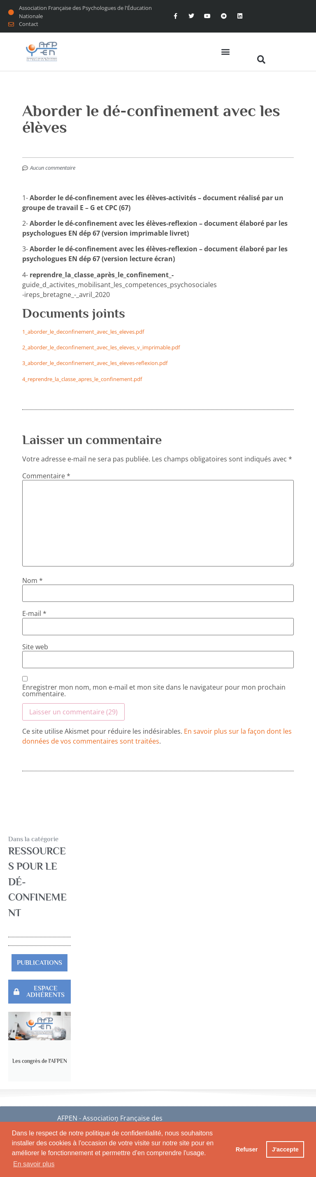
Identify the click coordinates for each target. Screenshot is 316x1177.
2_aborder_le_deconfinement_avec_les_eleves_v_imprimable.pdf (101, 347)
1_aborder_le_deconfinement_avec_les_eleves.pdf (83, 331)
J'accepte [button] (285, 1149)
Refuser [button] (247, 1149)
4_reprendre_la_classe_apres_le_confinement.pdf (82, 379)
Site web (35, 646)
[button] (225, 51)
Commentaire (46, 476)
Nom (32, 580)
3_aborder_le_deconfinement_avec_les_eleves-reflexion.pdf (94, 363)
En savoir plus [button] (34, 1164)
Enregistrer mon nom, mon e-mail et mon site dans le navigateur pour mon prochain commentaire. (154, 690)
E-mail (34, 613)
